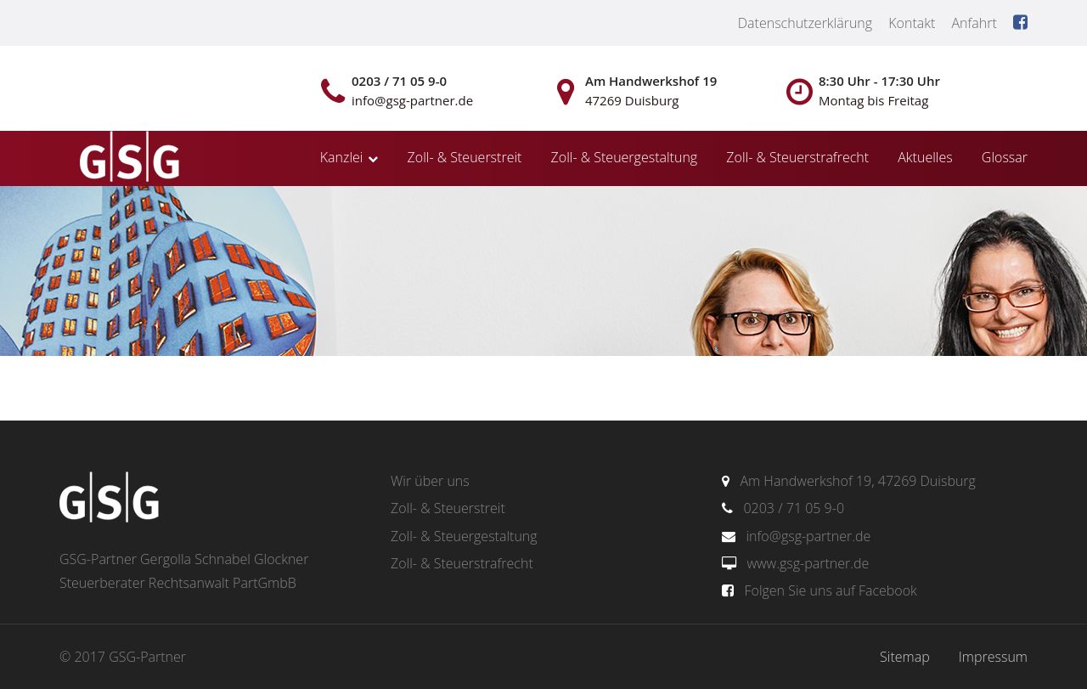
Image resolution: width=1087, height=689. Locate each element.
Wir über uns (430, 481)
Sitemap (905, 656)
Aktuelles (925, 157)
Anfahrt (973, 23)
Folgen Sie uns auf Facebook (830, 590)
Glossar (1005, 157)
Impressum (993, 656)
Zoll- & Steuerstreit (465, 157)
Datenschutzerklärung (805, 23)
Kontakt (911, 23)
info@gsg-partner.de (808, 536)
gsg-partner (127, 158)
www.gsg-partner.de (807, 563)
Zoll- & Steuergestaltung (624, 157)
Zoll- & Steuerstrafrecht (797, 157)
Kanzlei (341, 157)
